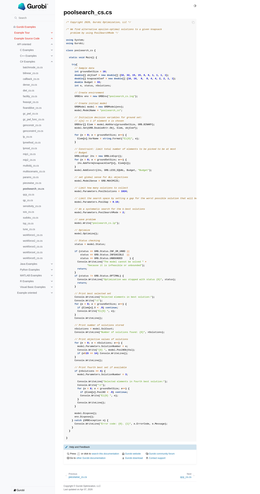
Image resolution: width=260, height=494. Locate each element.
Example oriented (27, 292)
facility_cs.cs (30, 96)
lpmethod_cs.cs (31, 142)
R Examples (27, 281)
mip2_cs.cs (29, 159)
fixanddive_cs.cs (32, 107)
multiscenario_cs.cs (34, 171)
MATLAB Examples (31, 275)
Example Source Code (27, 38)
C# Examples (27, 61)
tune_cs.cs (29, 229)
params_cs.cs (30, 177)
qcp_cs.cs (28, 194)
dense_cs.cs (30, 84)
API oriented (24, 44)
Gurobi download (134, 458)
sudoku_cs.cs (30, 217)
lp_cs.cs (27, 136)
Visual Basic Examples (33, 287)
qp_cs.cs (28, 200)
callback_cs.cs (31, 78)
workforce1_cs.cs (32, 235)
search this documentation (105, 453)
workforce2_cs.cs (32, 240)
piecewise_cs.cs (32, 183)
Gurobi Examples (24, 26)
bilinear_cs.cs (30, 73)
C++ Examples (28, 55)
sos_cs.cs (28, 211)
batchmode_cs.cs (33, 67)
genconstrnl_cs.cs (33, 131)
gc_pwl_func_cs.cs (33, 119)
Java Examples (28, 263)
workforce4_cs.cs (32, 252)
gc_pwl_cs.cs (30, 113)
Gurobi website (133, 453)
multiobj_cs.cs (31, 165)
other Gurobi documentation (90, 458)
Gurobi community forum (162, 453)
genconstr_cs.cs (32, 125)
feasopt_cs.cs (30, 102)
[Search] (33, 18)
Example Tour (22, 32)
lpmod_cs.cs (30, 148)
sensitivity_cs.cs (32, 206)
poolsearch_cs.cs (33, 188)
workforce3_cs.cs (32, 246)
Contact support (157, 458)
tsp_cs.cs (28, 223)
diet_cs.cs (28, 90)
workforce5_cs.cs (32, 258)
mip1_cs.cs (29, 154)
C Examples (27, 50)
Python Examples (30, 269)
